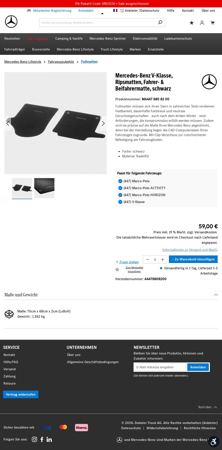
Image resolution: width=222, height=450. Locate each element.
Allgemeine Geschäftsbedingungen (93, 362)
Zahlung (9, 376)
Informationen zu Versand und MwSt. (190, 249)
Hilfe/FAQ (10, 362)
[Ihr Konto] (202, 22)
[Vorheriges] (7, 123)
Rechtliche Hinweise (200, 428)
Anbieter (132, 10)
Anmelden (85, 10)
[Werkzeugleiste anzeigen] (213, 441)
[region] (55, 135)
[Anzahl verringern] (147, 259)
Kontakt (188, 10)
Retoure (9, 383)
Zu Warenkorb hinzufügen (193, 259)
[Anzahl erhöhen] (162, 259)
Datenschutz (149, 10)
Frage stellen (127, 262)
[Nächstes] (103, 123)
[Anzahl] (155, 259)
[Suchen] (160, 22)
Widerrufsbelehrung (163, 428)
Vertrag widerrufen (21, 394)
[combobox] (97, 22)
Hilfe (170, 10)
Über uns (208, 10)
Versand (9, 369)
